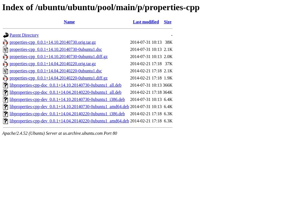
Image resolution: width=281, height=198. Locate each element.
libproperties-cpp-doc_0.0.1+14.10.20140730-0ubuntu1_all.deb (66, 85)
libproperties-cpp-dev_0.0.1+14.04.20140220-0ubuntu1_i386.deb (67, 113)
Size (168, 22)
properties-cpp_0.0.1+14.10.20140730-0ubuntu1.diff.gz (59, 56)
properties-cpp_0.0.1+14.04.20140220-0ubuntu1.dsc (56, 70)
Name (69, 22)
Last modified (146, 22)
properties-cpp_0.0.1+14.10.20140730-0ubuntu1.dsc (56, 49)
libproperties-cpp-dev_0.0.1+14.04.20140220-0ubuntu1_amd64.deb (69, 121)
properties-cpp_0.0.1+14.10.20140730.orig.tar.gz (53, 42)
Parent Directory (24, 35)
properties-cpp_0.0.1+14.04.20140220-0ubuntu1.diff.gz (59, 78)
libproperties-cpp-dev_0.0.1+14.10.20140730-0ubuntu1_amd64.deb (69, 106)
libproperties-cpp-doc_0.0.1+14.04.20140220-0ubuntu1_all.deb (66, 92)
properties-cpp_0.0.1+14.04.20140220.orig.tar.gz (53, 63)
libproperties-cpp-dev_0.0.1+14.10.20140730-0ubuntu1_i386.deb (67, 99)
